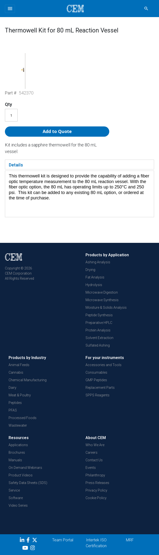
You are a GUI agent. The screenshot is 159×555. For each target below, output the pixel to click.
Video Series (18, 505)
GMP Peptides (96, 380)
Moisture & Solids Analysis (106, 307)
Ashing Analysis (98, 262)
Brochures (17, 452)
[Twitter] (35, 541)
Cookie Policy (96, 498)
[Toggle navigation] (10, 9)
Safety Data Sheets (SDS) (28, 483)
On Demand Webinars (25, 468)
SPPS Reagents (98, 395)
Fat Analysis (95, 277)
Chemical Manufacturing (28, 380)
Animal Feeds (19, 365)
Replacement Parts (100, 388)
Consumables (96, 372)
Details (16, 164)
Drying (90, 270)
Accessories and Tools (104, 365)
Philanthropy (95, 475)
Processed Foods (23, 418)
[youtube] (25, 549)
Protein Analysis (98, 330)
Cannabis (16, 372)
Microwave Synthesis (102, 300)
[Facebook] (29, 541)
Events (91, 468)
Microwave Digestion (102, 292)
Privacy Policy (96, 490)
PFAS (13, 410)
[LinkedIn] (22, 541)
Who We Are (95, 445)
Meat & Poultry (20, 395)
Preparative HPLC (99, 323)
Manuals (15, 460)
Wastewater (18, 425)
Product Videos (21, 475)
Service (14, 490)
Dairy (12, 388)
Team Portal (62, 540)
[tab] (79, 164)
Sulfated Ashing (98, 345)
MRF (130, 540)
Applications (18, 445)
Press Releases (97, 483)
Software (16, 498)
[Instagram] (33, 549)
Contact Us (94, 460)
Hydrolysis (94, 285)
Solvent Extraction (99, 338)
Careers (92, 452)
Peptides (15, 403)
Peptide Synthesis (99, 315)
